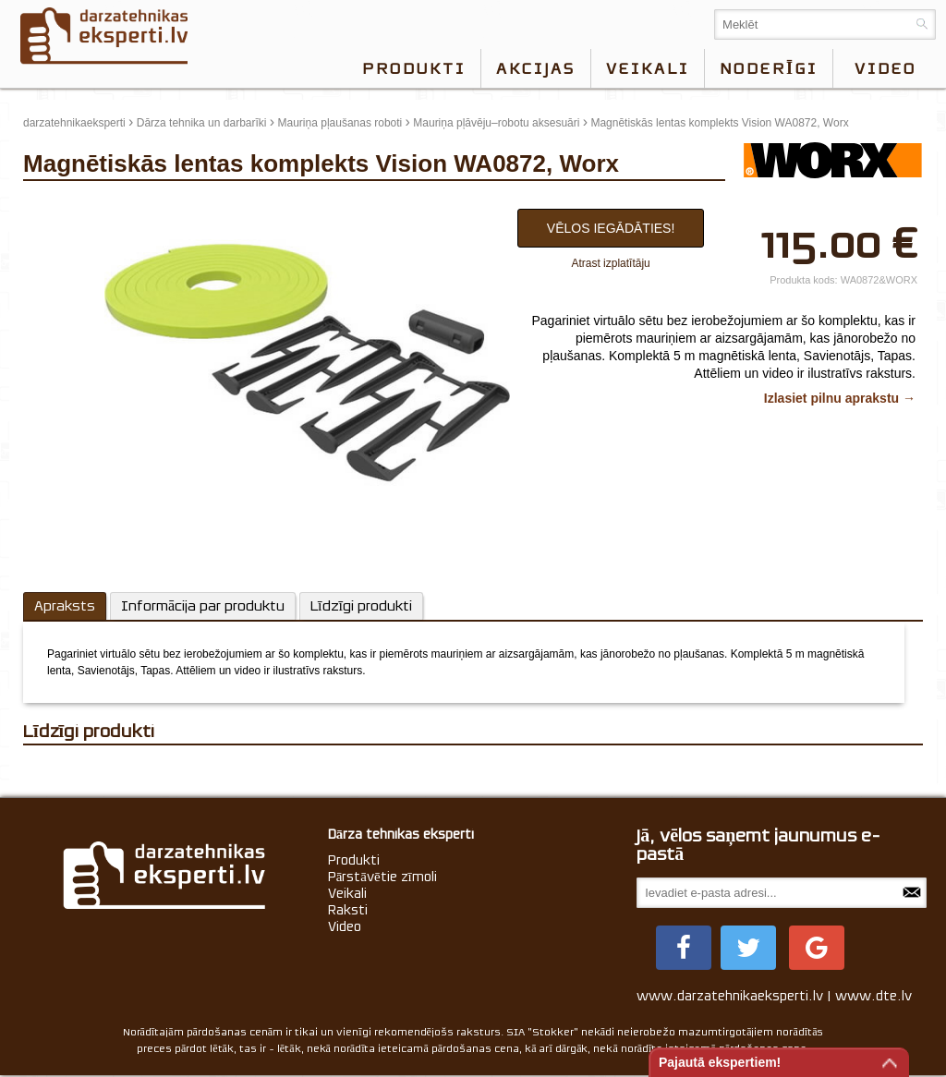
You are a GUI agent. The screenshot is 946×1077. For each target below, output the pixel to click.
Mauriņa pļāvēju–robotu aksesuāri (496, 122)
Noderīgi (769, 68)
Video (344, 926)
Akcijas (536, 68)
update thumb (62, 204)
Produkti (414, 68)
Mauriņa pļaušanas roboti (340, 122)
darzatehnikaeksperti (74, 122)
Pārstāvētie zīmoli (382, 876)
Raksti (348, 909)
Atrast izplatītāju (610, 263)
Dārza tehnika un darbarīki (202, 122)
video (885, 68)
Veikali (647, 68)
